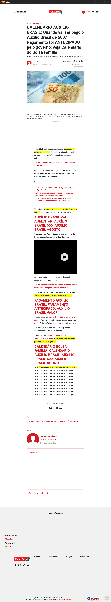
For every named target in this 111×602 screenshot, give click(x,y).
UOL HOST (27, 2)
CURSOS (42, 2)
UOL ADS (56, 2)
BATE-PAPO (98, 2)
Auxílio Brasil (34, 420)
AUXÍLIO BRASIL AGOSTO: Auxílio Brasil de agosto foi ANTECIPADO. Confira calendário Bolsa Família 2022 (53, 199)
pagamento (74, 420)
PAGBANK (35, 2)
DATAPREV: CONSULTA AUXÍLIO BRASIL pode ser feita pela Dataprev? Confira (55, 189)
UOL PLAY (49, 2)
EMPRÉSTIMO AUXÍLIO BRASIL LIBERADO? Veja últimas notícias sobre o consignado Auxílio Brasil (54, 194)
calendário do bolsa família (54, 420)
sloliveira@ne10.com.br (48, 439)
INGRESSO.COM (18, 2)
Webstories (38, 492)
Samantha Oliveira (38, 62)
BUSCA (90, 2)
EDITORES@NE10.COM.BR (64, 598)
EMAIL (107, 2)
